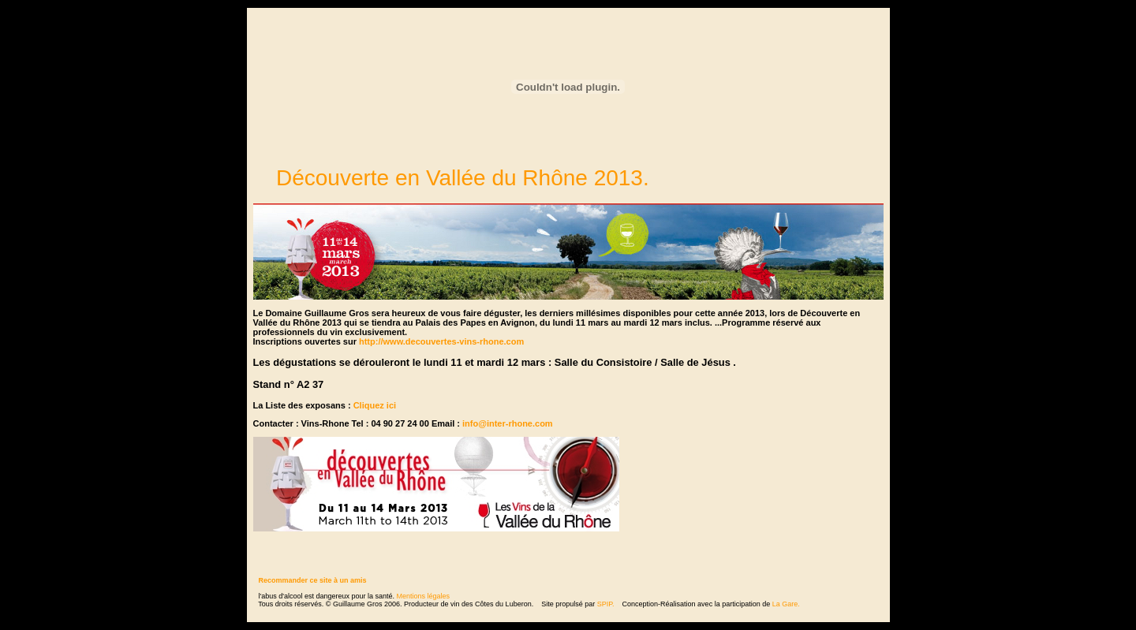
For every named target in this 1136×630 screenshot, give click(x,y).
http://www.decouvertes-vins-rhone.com (441, 341)
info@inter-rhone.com (507, 423)
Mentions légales (423, 596)
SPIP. (606, 604)
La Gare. (786, 604)
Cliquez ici (374, 405)
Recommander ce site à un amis (313, 580)
